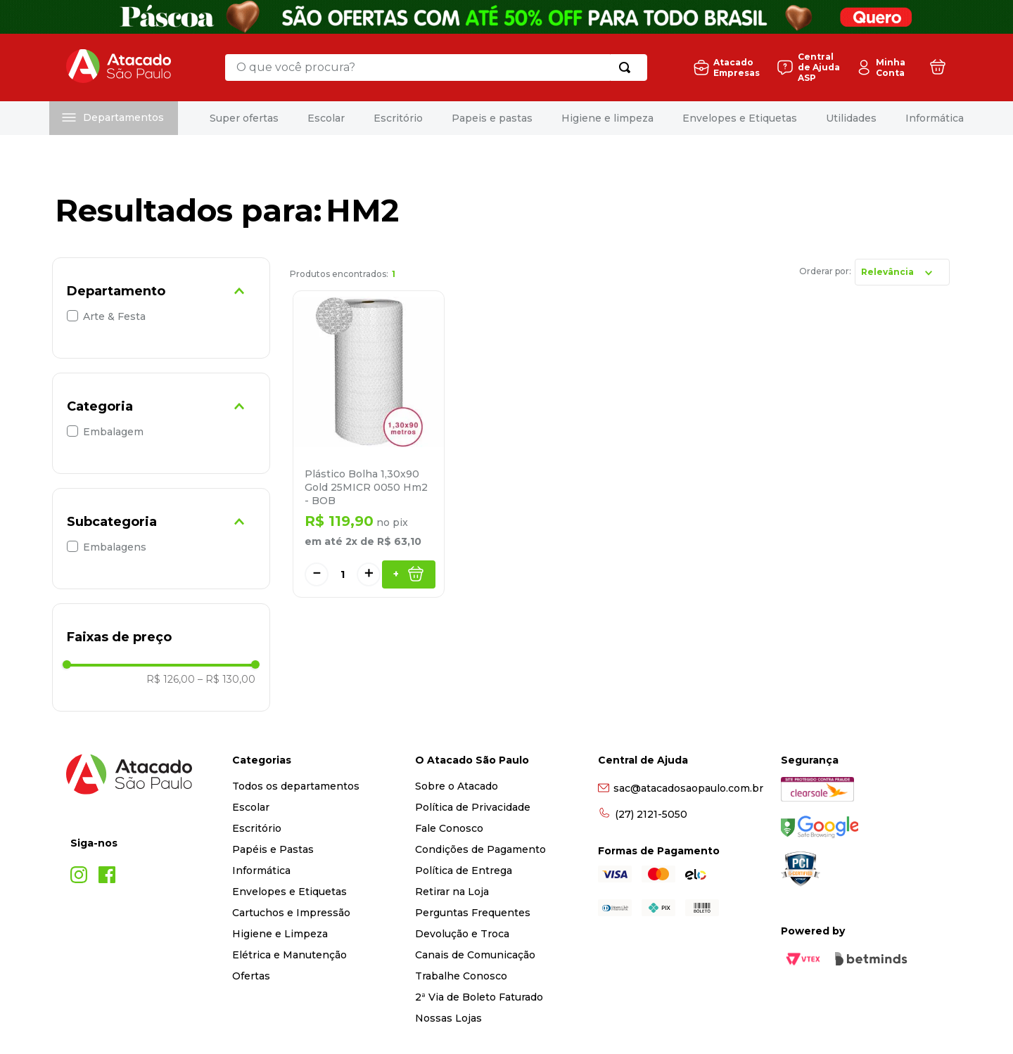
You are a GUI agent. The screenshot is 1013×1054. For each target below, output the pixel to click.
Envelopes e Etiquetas (739, 118)
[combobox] (435, 67)
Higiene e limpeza (607, 118)
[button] (161, 291)
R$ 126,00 (170, 679)
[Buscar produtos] (626, 67)
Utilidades (851, 118)
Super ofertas (244, 118)
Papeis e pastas (492, 118)
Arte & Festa (114, 316)
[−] (317, 574)
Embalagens (114, 547)
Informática (934, 118)
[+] (369, 574)
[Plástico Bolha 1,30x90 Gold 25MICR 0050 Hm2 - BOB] (368, 444)
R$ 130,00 (226, 679)
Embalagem (113, 431)
